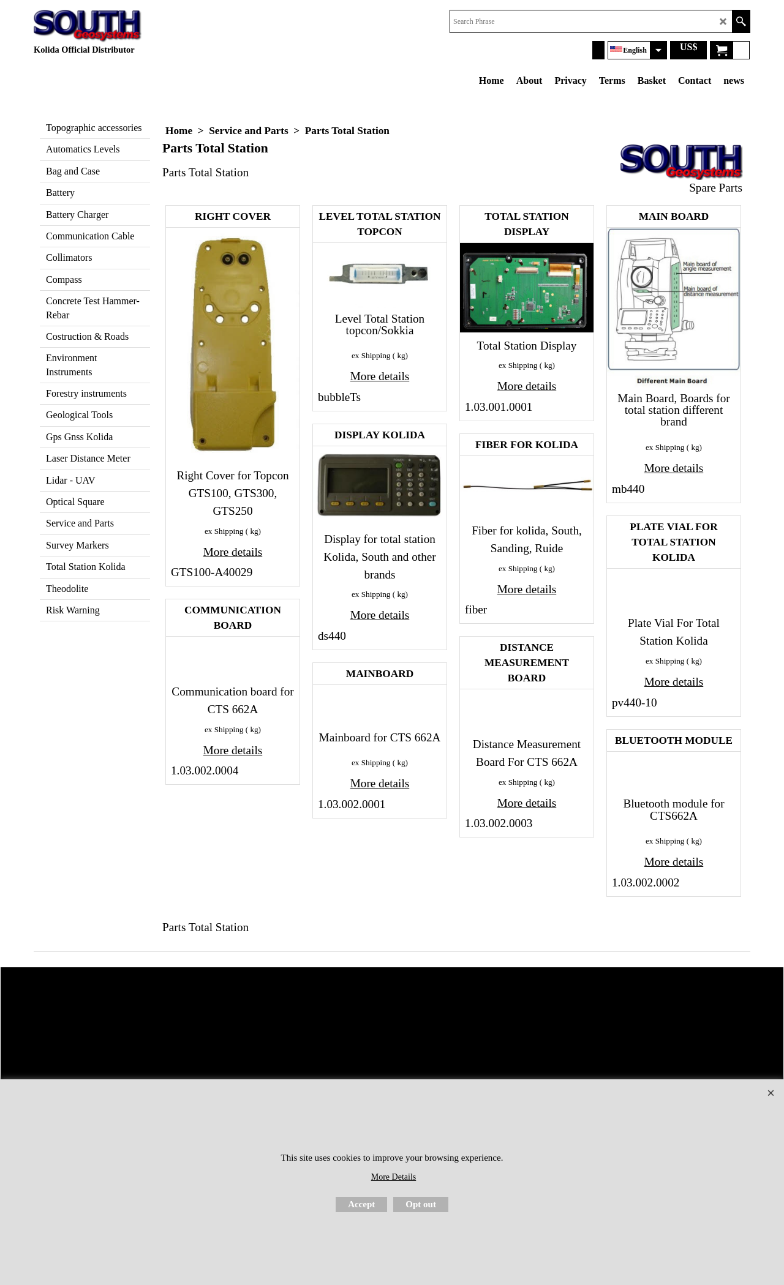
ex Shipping (224, 531)
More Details (393, 1177)
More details (232, 551)
